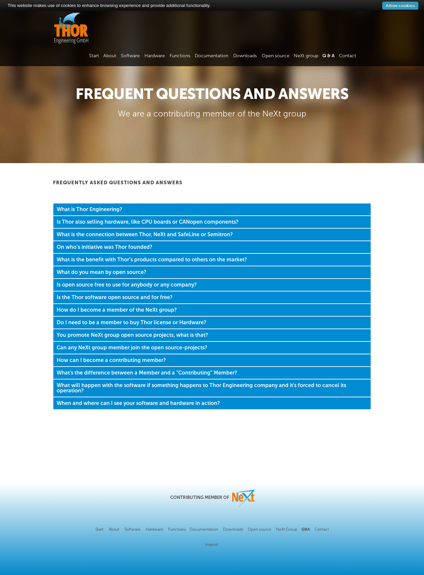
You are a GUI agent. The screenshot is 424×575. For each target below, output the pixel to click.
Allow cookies (400, 5)
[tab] (212, 209)
